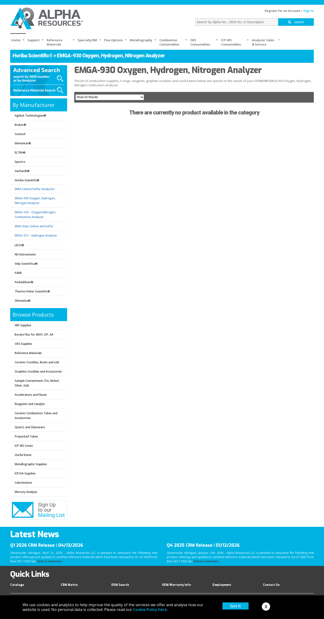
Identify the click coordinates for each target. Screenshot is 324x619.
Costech (20, 134)
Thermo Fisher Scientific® (32, 291)
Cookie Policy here (150, 609)
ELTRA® (20, 152)
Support (34, 40)
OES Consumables (200, 42)
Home (15, 40)
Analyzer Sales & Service (263, 42)
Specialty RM (87, 40)
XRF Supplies (23, 325)
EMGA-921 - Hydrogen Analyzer (36, 235)
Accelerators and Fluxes (31, 395)
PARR (18, 273)
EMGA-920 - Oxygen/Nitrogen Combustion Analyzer (35, 214)
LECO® (19, 245)
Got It (235, 606)
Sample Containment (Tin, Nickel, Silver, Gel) (37, 383)
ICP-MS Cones (24, 446)
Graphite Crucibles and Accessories (38, 371)
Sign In (308, 11)
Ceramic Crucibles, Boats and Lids (37, 362)
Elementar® (23, 143)
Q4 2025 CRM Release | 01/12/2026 (203, 545)
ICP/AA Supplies (25, 473)
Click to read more (49, 561)
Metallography (141, 40)
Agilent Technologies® (30, 116)
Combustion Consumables (169, 42)
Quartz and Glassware (30, 427)
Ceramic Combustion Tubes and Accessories (36, 415)
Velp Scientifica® (26, 264)
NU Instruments (25, 254)
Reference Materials (54, 42)
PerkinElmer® (24, 282)
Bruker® (20, 125)
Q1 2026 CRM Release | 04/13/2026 (46, 545)
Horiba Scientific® (33, 56)
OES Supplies (23, 344)
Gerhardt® (22, 171)
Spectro (20, 162)
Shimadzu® (23, 301)
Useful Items (23, 455)
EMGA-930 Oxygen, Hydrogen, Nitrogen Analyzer (35, 200)
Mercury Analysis (26, 492)
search (296, 22)
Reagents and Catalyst (30, 404)
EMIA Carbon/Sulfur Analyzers (35, 189)
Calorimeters (23, 483)
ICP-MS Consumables (231, 42)
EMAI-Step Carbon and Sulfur (34, 226)
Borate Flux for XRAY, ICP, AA (34, 334)
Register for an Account (282, 11)
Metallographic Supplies (31, 464)
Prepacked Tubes (26, 436)
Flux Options (113, 40)
